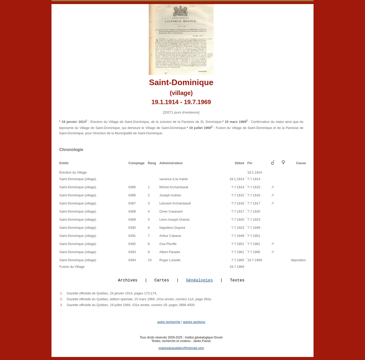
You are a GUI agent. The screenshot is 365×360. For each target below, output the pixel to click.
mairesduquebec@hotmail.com (181, 351)
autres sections (194, 325)
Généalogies (199, 283)
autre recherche (168, 325)
